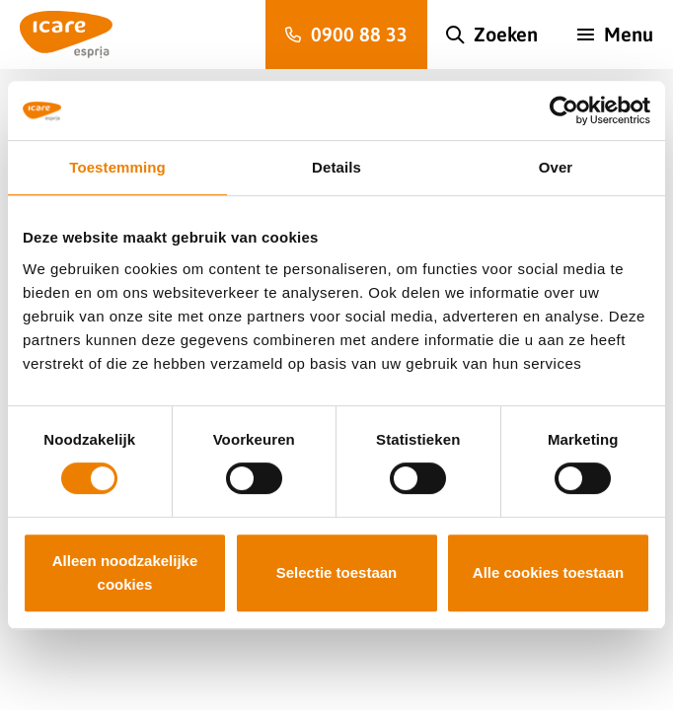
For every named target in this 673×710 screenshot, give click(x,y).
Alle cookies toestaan (548, 572)
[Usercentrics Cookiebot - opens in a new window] (564, 110)
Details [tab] (336, 167)
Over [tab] (556, 167)
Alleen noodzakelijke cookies (125, 572)
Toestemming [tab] (117, 167)
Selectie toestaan (337, 572)
